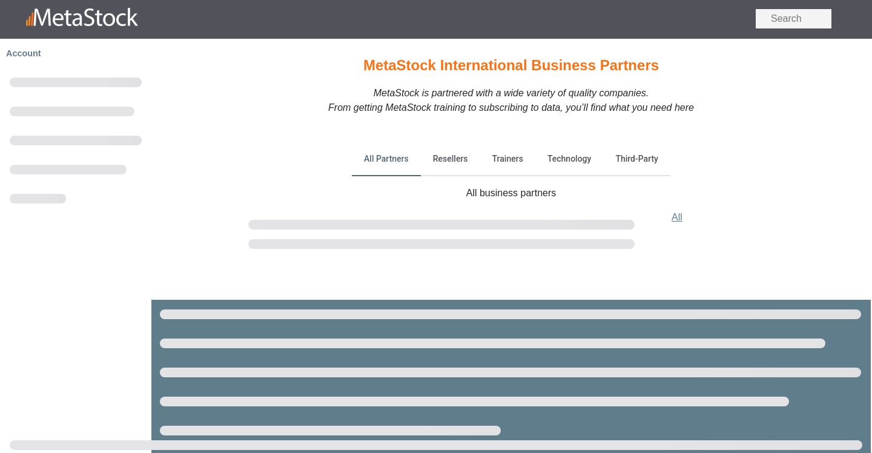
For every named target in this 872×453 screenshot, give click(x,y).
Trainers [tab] (507, 159)
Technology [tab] (569, 159)
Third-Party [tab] (636, 159)
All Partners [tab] (386, 159)
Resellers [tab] (450, 159)
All (677, 217)
